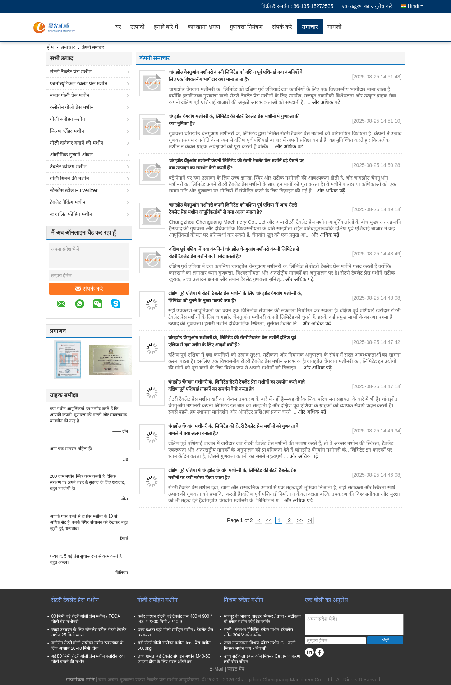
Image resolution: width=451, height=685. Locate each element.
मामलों (334, 27)
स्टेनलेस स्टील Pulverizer (74, 190)
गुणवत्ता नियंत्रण (246, 27)
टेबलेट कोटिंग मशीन (68, 166)
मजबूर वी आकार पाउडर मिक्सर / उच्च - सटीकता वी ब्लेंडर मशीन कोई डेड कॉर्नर (262, 619)
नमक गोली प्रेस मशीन (70, 95)
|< (258, 520)
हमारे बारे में (166, 27)
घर (118, 27)
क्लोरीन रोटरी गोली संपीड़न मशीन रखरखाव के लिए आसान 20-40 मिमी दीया (87, 645)
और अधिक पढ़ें (326, 102)
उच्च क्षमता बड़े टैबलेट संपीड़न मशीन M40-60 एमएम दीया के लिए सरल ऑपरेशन (174, 659)
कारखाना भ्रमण (204, 27)
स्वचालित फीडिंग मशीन (71, 214)
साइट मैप (235, 669)
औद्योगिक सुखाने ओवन (71, 155)
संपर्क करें (282, 27)
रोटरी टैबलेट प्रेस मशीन (71, 71)
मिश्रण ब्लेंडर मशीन (67, 131)
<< (268, 520)
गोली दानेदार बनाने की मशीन (77, 143)
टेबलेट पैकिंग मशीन (68, 202)
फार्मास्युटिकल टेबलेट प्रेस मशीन (79, 83)
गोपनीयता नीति (80, 679)
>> (300, 520)
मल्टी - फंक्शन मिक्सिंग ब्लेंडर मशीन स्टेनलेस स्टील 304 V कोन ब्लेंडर (258, 632)
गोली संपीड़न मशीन (68, 119)
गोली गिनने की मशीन (69, 178)
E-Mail (216, 669)
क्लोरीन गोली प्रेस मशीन (72, 107)
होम (50, 47)
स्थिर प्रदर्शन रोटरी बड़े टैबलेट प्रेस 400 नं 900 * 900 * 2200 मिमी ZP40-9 (175, 619)
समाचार (310, 27)
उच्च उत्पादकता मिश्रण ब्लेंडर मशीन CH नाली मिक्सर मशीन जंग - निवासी (259, 645)
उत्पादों (137, 27)
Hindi (415, 6)
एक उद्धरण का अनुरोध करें (367, 6)
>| (310, 520)
